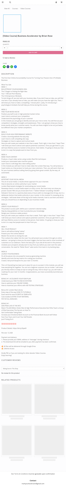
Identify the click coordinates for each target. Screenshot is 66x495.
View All (7, 9)
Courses (15, 9)
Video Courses (25, 9)
